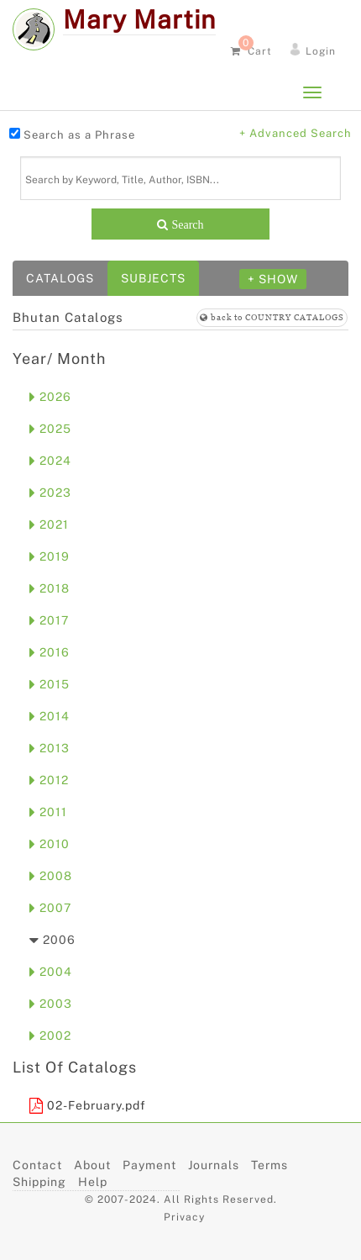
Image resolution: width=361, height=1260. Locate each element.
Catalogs (60, 278)
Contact (37, 1165)
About (92, 1165)
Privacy (184, 1217)
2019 (49, 556)
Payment (149, 1165)
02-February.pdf (87, 1105)
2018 (49, 588)
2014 (49, 716)
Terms (269, 1165)
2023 (50, 492)
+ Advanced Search (295, 133)
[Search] (181, 178)
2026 (50, 396)
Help (92, 1182)
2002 (50, 1035)
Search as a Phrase (79, 135)
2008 (50, 876)
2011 (48, 812)
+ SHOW (273, 279)
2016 (49, 652)
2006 (52, 939)
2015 (49, 684)
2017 (49, 620)
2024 (50, 460)
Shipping (39, 1182)
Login (321, 51)
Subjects (153, 278)
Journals (213, 1165)
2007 (50, 908)
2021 (49, 524)
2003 (50, 1003)
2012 (49, 780)
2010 (49, 844)
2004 (50, 971)
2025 (50, 428)
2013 (49, 748)
